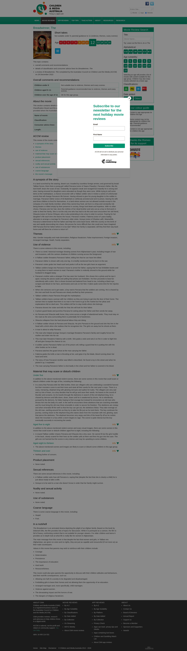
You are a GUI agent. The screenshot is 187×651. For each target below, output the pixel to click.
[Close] (129, 98)
